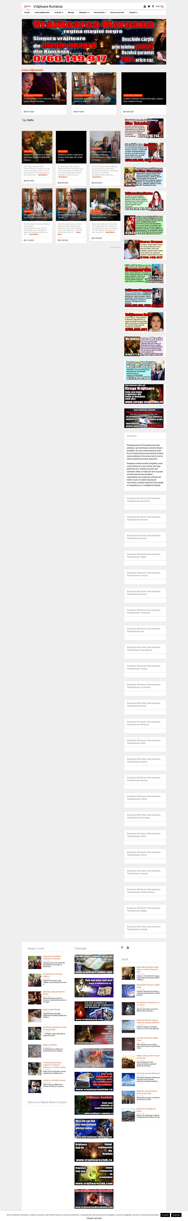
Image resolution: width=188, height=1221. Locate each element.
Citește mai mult (94, 1218)
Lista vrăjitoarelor (42, 12)
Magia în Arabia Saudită (51, 1009)
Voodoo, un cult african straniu (54, 1080)
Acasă (27, 12)
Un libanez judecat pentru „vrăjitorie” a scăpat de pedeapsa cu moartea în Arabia (54, 1065)
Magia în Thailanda (50, 1045)
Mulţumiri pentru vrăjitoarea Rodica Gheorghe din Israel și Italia (70, 157)
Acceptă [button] (165, 1215)
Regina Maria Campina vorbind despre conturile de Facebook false (148, 969)
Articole (59, 12)
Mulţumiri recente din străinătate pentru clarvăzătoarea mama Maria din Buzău (104, 156)
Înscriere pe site (117, 12)
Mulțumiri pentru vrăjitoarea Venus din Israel (104, 216)
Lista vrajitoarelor (33, 95)
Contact (133, 12)
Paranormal (100, 12)
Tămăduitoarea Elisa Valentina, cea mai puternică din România (41, 100)
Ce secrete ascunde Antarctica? (148, 1073)
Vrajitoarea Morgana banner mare (62, 53)
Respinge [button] (176, 1215)
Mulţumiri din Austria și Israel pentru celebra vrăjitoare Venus (71, 215)
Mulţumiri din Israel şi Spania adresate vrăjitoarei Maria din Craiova (37, 157)
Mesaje (71, 12)
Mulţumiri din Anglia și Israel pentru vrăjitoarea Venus (36, 216)
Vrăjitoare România (48, 6)
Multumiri (29, 151)
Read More (42, 175)
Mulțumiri (84, 12)
